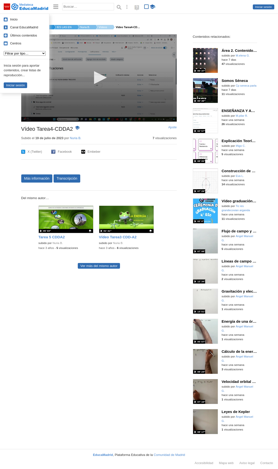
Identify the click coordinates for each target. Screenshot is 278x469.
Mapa (226, 463)
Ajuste (172, 127)
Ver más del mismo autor (98, 266)
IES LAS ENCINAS (64, 27)
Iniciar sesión (263, 6)
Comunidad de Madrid (169, 455)
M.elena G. (243, 55)
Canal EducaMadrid (24, 27)
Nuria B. (85, 27)
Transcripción (67, 178)
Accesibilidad (204, 463)
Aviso (247, 463)
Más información (37, 178)
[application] (99, 78)
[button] (98, 77)
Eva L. (240, 175)
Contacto (266, 463)
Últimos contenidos (23, 35)
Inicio (14, 19)
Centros (15, 43)
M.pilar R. (242, 115)
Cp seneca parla (246, 85)
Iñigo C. (241, 145)
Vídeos (103, 27)
